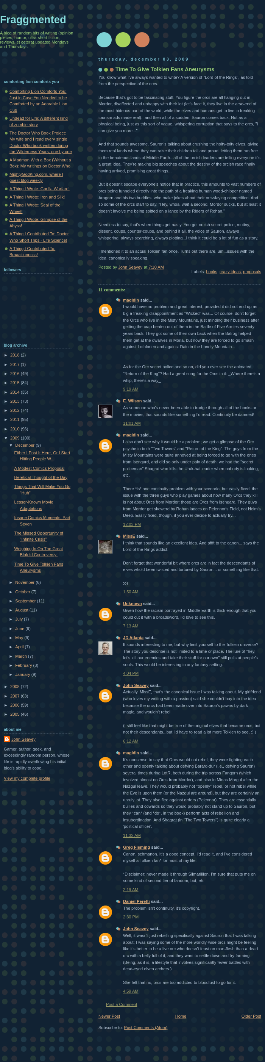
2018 (15, 355)
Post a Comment (121, 1004)
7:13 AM (131, 626)
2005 (15, 714)
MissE (129, 536)
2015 (15, 382)
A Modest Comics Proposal (39, 468)
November (25, 582)
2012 (15, 410)
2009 (15, 438)
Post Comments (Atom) (146, 1027)
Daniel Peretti (136, 901)
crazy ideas (230, 271)
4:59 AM (131, 991)
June (20, 628)
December (25, 445)
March (21, 656)
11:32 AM (132, 835)
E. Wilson (132, 401)
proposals (252, 271)
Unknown (132, 603)
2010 (15, 429)
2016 (15, 373)
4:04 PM (131, 673)
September (26, 601)
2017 (15, 364)
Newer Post (109, 1016)
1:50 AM (131, 592)
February (24, 665)
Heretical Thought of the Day (40, 477)
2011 (15, 419)
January (23, 674)
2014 (15, 392)
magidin (131, 300)
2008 (15, 686)
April (20, 646)
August (22, 610)
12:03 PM (132, 524)
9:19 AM (131, 389)
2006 (15, 705)
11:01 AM (132, 423)
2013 (15, 401)
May (19, 637)
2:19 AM (131, 889)
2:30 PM (131, 917)
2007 (15, 696)
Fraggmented (33, 19)
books (211, 271)
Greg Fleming (136, 847)
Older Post (251, 1016)
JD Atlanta (133, 637)
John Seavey (136, 685)
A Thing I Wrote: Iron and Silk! (37, 197)
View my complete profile (27, 778)
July (19, 619)
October (23, 592)
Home (180, 1016)
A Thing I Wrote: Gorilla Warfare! (39, 188)
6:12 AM (131, 741)
